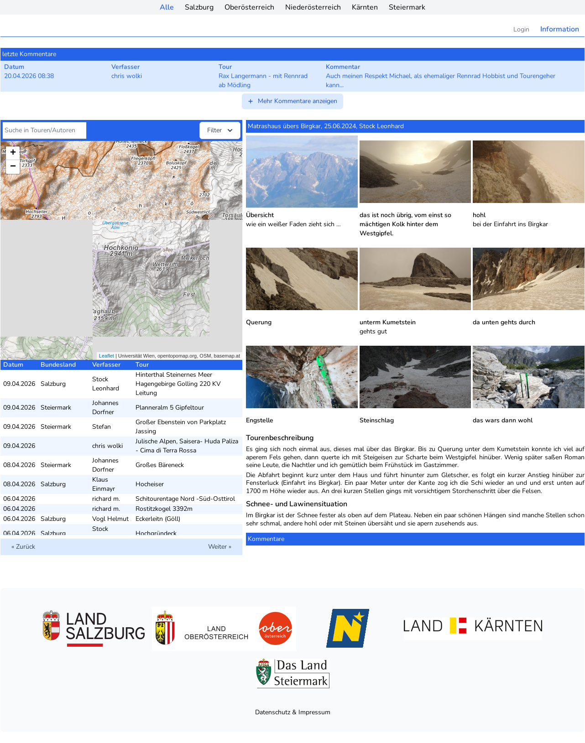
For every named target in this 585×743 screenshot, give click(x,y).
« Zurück (23, 546)
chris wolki (107, 446)
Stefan (101, 426)
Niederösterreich (313, 7)
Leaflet (106, 356)
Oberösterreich (249, 7)
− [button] (13, 167)
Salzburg (199, 7)
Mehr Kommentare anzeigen (292, 101)
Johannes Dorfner (105, 407)
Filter (221, 130)
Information (559, 29)
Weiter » (219, 546)
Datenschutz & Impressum (292, 712)
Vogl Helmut (110, 518)
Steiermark (407, 7)
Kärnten (365, 7)
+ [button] (13, 153)
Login (521, 29)
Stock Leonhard (105, 384)
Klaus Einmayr (103, 484)
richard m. (106, 498)
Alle (167, 7)
